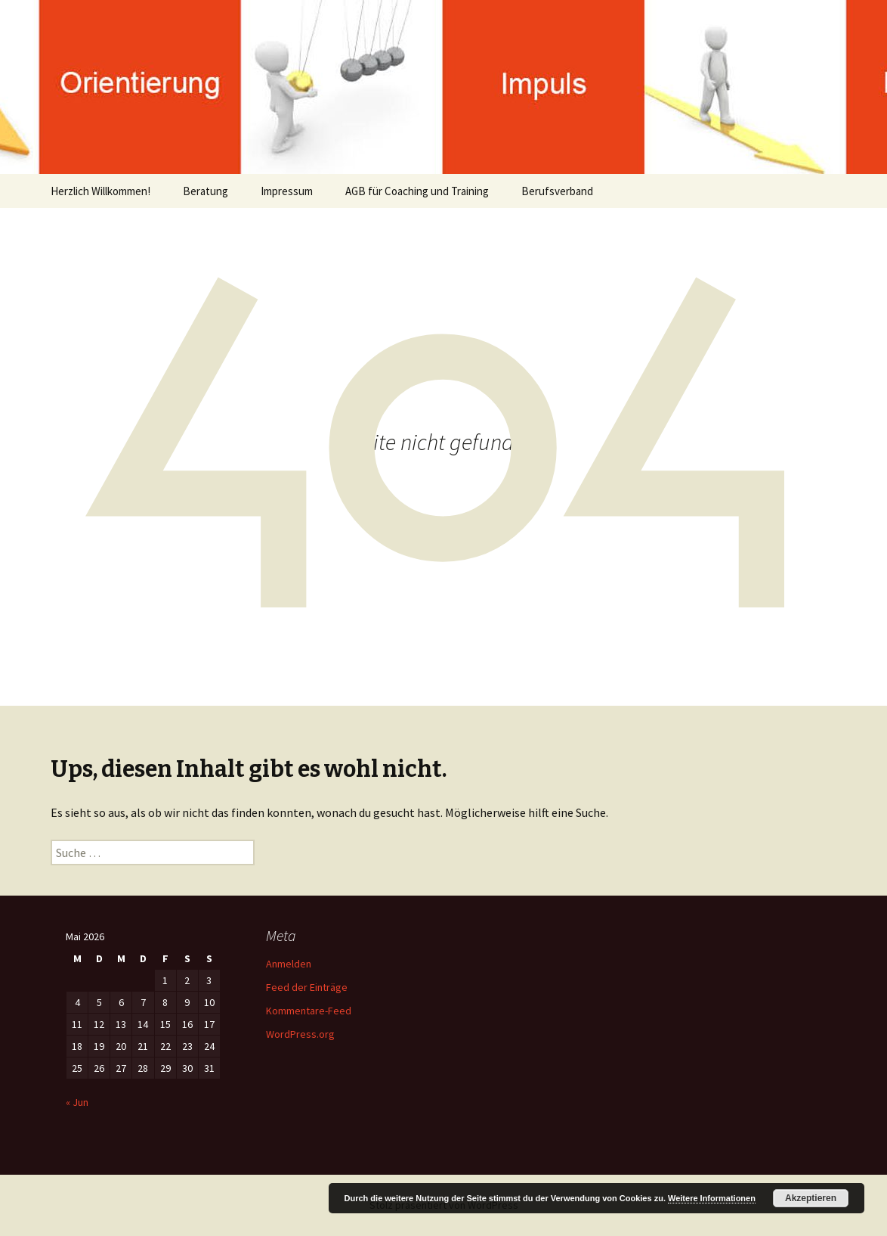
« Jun (77, 1102)
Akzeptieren (810, 1198)
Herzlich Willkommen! (100, 191)
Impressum (287, 191)
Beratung (205, 191)
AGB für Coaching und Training (417, 191)
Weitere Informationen (712, 1198)
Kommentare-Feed (308, 1010)
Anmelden (288, 963)
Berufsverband (557, 191)
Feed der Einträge (307, 987)
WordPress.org (300, 1034)
